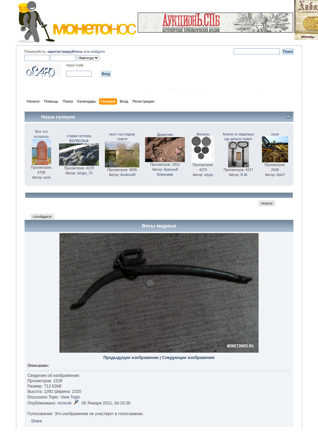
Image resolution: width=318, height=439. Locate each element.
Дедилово (165, 134)
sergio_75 (85, 173)
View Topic (70, 397)
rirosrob (64, 403)
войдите (98, 51)
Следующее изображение (188, 357)
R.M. (244, 175)
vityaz (208, 175)
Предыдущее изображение (131, 357)
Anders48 (127, 175)
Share (36, 421)
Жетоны (203, 134)
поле (275, 134)
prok (47, 177)
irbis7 (281, 175)
